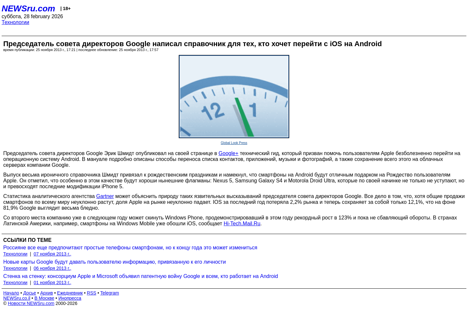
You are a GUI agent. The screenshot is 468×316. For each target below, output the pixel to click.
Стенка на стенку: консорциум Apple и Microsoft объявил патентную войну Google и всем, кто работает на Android (140, 276)
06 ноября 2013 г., (53, 268)
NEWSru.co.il (16, 298)
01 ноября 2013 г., (53, 282)
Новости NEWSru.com (31, 303)
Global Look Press (234, 143)
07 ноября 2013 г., (53, 254)
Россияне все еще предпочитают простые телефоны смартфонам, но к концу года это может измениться (130, 247)
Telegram (109, 293)
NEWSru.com (28, 8)
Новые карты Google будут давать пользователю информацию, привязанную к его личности (114, 262)
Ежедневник (70, 293)
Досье (29, 293)
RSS (91, 293)
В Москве (44, 298)
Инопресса (70, 298)
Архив (46, 293)
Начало (11, 293)
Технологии (15, 22)
